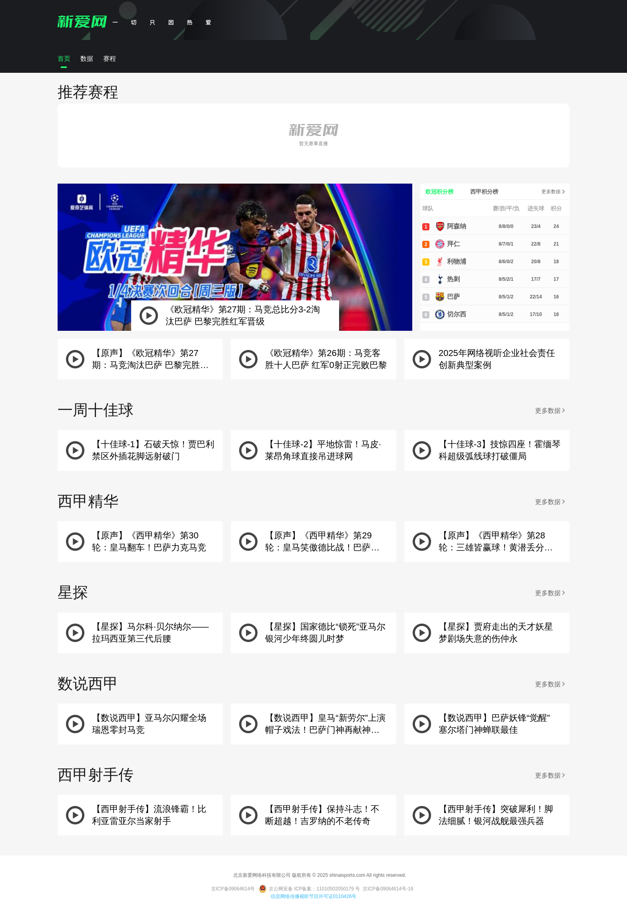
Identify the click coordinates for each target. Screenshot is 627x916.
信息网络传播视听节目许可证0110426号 (314, 896)
